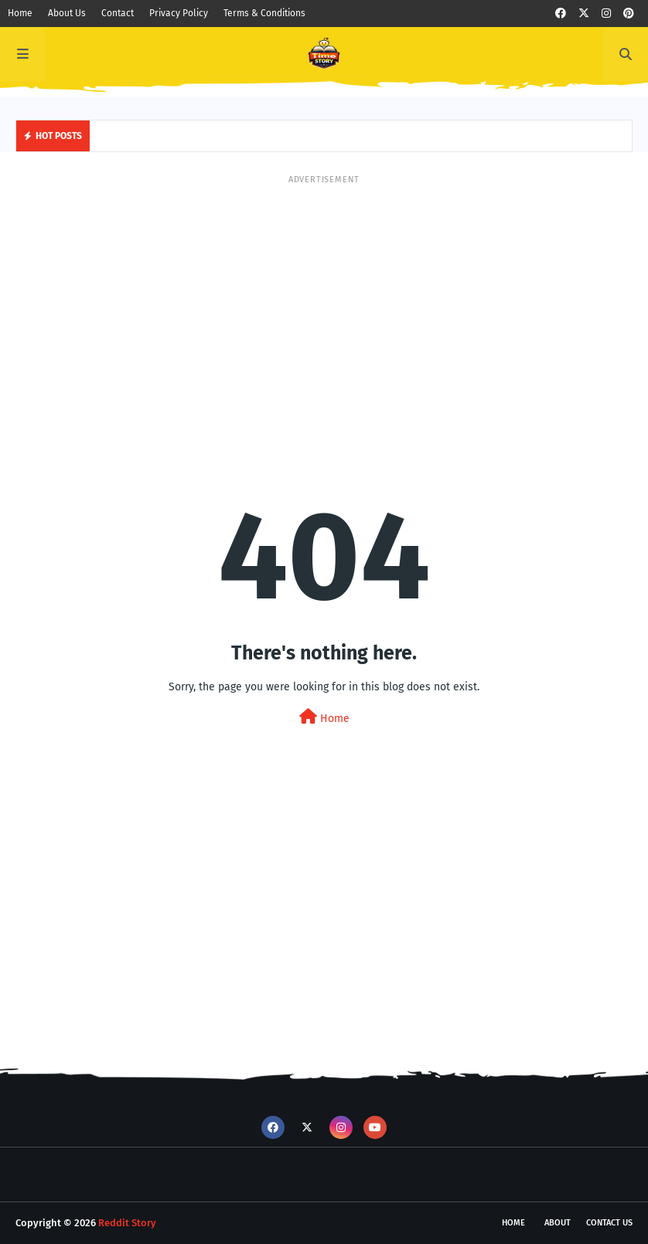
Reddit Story (127, 1223)
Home (20, 13)
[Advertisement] (324, 294)
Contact (117, 13)
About (557, 1223)
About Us (67, 13)
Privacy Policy (178, 13)
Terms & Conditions (264, 13)
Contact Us (609, 1223)
